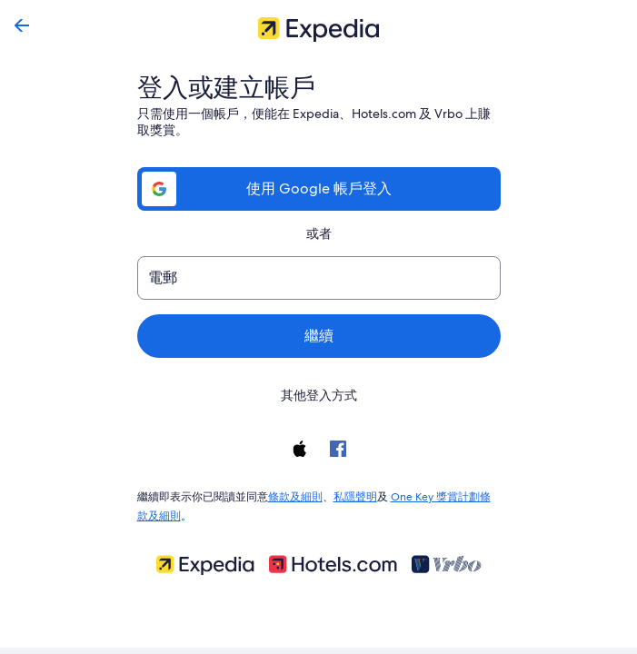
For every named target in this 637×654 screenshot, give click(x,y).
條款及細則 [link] (295, 495)
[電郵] (319, 278)
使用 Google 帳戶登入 (318, 188)
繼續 (318, 335)
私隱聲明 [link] (355, 495)
